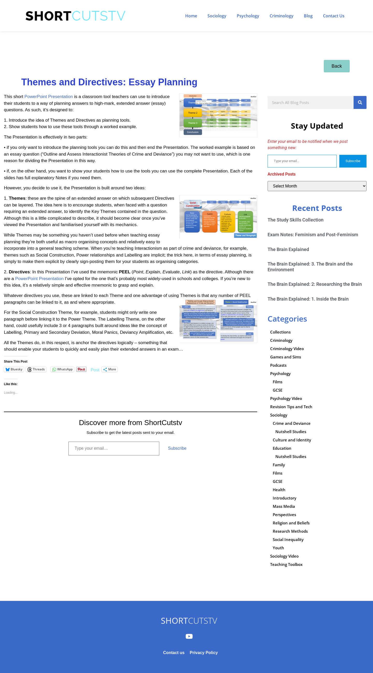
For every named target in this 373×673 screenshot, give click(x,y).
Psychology (248, 16)
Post (95, 369)
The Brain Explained (288, 249)
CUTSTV (189, 620)
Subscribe (177, 448)
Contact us (174, 652)
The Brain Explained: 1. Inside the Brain (308, 299)
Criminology (281, 16)
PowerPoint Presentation (48, 96)
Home (191, 16)
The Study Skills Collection (296, 220)
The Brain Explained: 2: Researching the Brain (315, 284)
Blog (308, 16)
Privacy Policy (204, 652)
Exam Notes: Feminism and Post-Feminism (313, 234)
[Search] (360, 102)
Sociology (216, 16)
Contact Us (334, 16)
